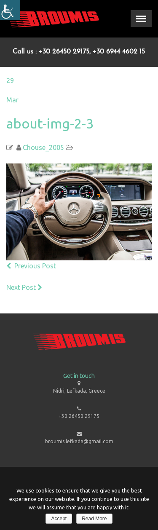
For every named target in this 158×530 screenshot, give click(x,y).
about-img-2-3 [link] (50, 123)
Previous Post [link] (31, 266)
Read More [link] (94, 519)
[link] (52, 18)
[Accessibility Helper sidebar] (10, 10)
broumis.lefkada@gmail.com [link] (79, 441)
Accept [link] (59, 519)
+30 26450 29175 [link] (79, 416)
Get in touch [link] (79, 375)
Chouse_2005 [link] (43, 147)
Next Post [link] (25, 287)
